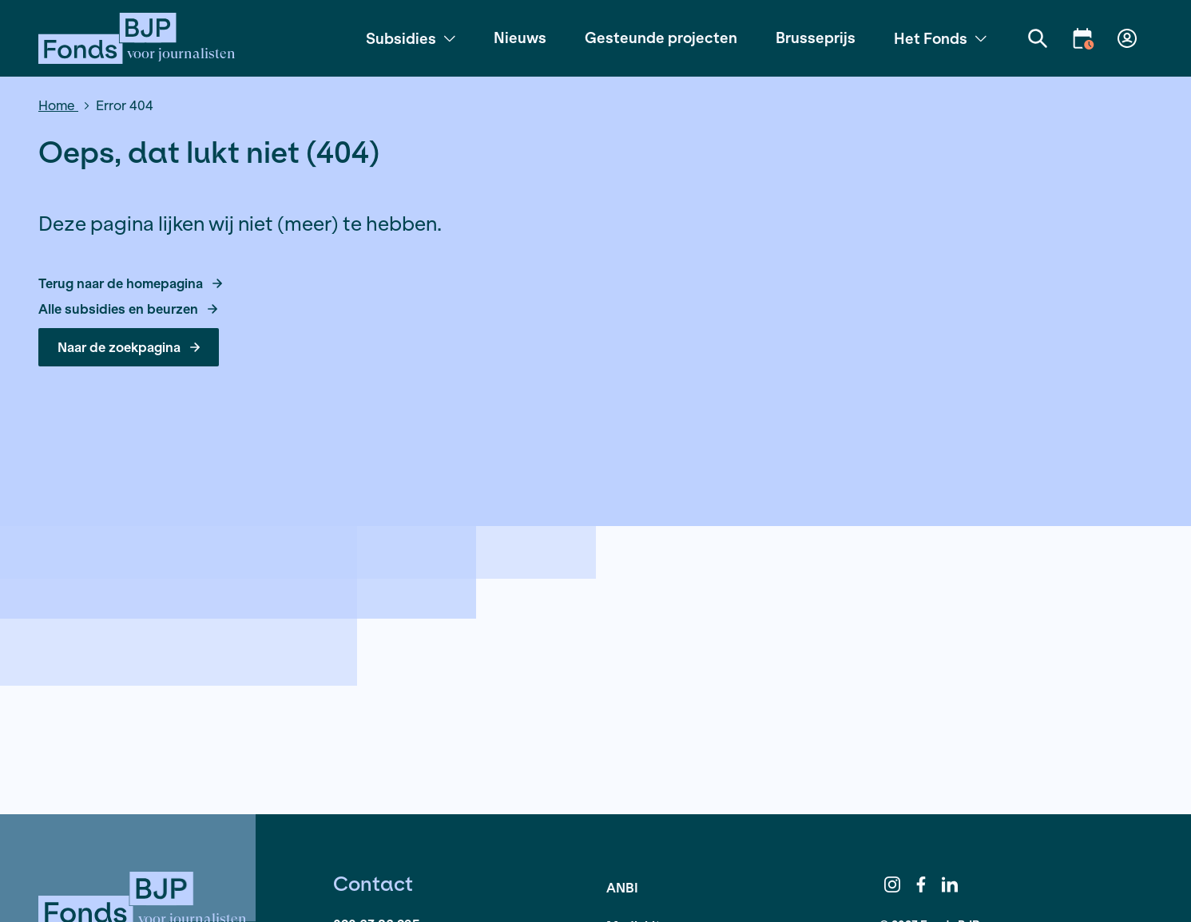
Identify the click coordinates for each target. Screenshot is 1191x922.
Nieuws (520, 37)
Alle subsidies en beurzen (127, 309)
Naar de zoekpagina (129, 346)
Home (58, 105)
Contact (373, 883)
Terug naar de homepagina (130, 283)
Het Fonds (940, 38)
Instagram (892, 884)
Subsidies (410, 38)
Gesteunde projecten (661, 37)
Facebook (921, 884)
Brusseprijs (816, 37)
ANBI (622, 887)
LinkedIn (950, 884)
